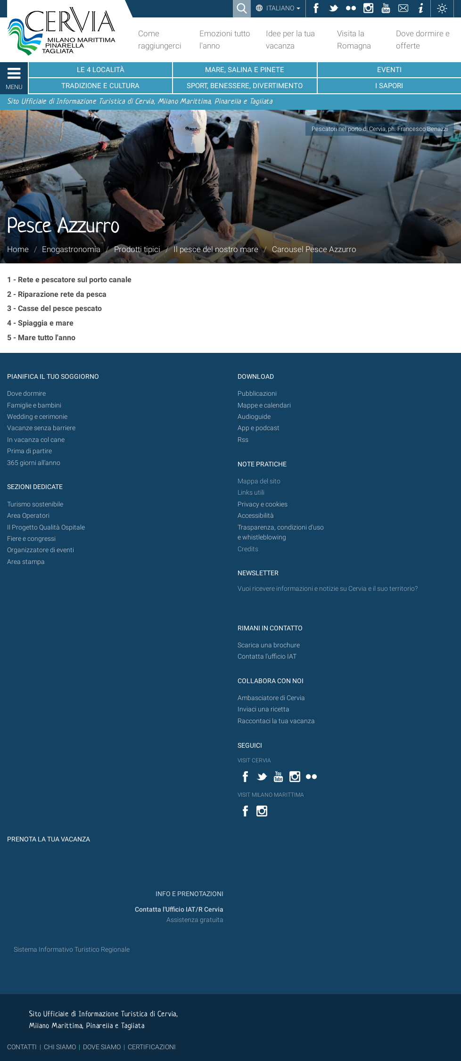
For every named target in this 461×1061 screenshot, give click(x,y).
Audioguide (254, 417)
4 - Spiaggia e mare (40, 322)
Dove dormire (26, 394)
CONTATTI (22, 1047)
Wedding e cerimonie (37, 417)
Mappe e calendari (264, 405)
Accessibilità (256, 516)
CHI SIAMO (60, 1047)
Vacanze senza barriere (41, 428)
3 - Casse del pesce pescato (54, 308)
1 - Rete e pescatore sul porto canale (69, 279)
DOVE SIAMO (101, 1047)
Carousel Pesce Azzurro (314, 249)
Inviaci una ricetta (263, 709)
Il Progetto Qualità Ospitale (46, 527)
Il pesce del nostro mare (215, 249)
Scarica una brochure (269, 645)
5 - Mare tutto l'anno (41, 337)
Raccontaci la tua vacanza (276, 721)
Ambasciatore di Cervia (271, 698)
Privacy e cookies (263, 504)
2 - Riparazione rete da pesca (57, 294)
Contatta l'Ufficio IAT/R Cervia (179, 910)
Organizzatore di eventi (40, 550)
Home (18, 249)
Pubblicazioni (257, 394)
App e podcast (259, 428)
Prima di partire (29, 451)
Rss (243, 440)
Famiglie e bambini (34, 405)
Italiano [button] (282, 8)
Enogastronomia (71, 249)
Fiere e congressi (31, 539)
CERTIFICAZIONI (152, 1047)
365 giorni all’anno (33, 463)
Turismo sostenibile (35, 504)
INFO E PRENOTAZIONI (188, 894)
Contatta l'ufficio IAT (267, 657)
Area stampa (26, 562)
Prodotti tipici (137, 249)
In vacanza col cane (36, 440)
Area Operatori (28, 516)
